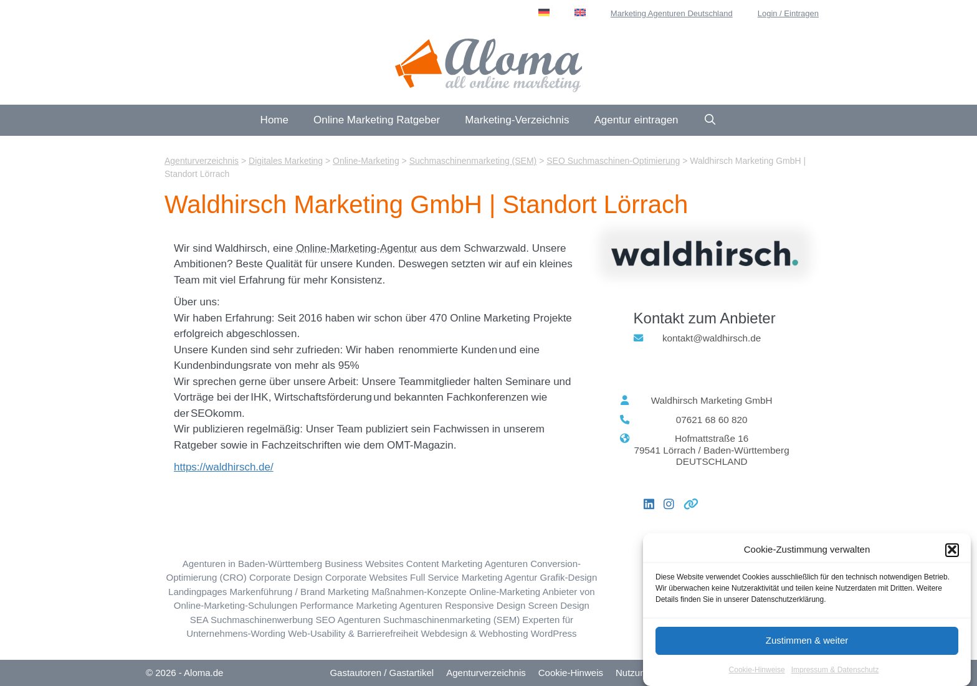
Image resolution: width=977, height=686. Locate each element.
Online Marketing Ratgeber (376, 120)
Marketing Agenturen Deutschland (672, 13)
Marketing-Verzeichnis (517, 120)
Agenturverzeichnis (486, 672)
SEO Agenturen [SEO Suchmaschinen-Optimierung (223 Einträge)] (348, 619)
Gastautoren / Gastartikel (382, 672)
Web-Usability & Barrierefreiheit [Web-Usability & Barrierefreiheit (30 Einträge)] (353, 633)
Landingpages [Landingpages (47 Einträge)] (197, 591)
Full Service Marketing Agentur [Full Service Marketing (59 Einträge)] (473, 577)
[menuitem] (544, 12)
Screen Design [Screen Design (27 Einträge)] (558, 605)
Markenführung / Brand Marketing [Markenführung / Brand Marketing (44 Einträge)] (299, 591)
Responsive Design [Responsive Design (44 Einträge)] (485, 605)
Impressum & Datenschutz (835, 678)
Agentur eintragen (636, 120)
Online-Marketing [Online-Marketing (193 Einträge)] (504, 591)
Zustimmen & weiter (807, 648)
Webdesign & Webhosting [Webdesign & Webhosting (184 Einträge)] (474, 633)
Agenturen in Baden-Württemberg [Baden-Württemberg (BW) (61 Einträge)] (252, 563)
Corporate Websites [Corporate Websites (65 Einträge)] (366, 577)
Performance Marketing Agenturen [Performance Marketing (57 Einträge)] (371, 605)
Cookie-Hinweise (757, 678)
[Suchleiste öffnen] (710, 120)
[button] (952, 558)
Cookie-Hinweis (570, 672)
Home (274, 120)
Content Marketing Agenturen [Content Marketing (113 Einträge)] (467, 563)
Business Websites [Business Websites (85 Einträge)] (364, 563)
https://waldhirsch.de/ (224, 467)
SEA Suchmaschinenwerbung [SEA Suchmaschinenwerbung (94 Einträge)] (251, 619)
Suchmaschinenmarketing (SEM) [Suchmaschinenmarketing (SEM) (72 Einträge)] (451, 619)
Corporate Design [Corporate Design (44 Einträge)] (286, 577)
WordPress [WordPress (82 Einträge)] (554, 633)
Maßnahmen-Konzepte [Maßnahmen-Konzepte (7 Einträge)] (419, 591)
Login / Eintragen (788, 13)
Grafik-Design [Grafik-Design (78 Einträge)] (569, 577)
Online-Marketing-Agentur (356, 248)
